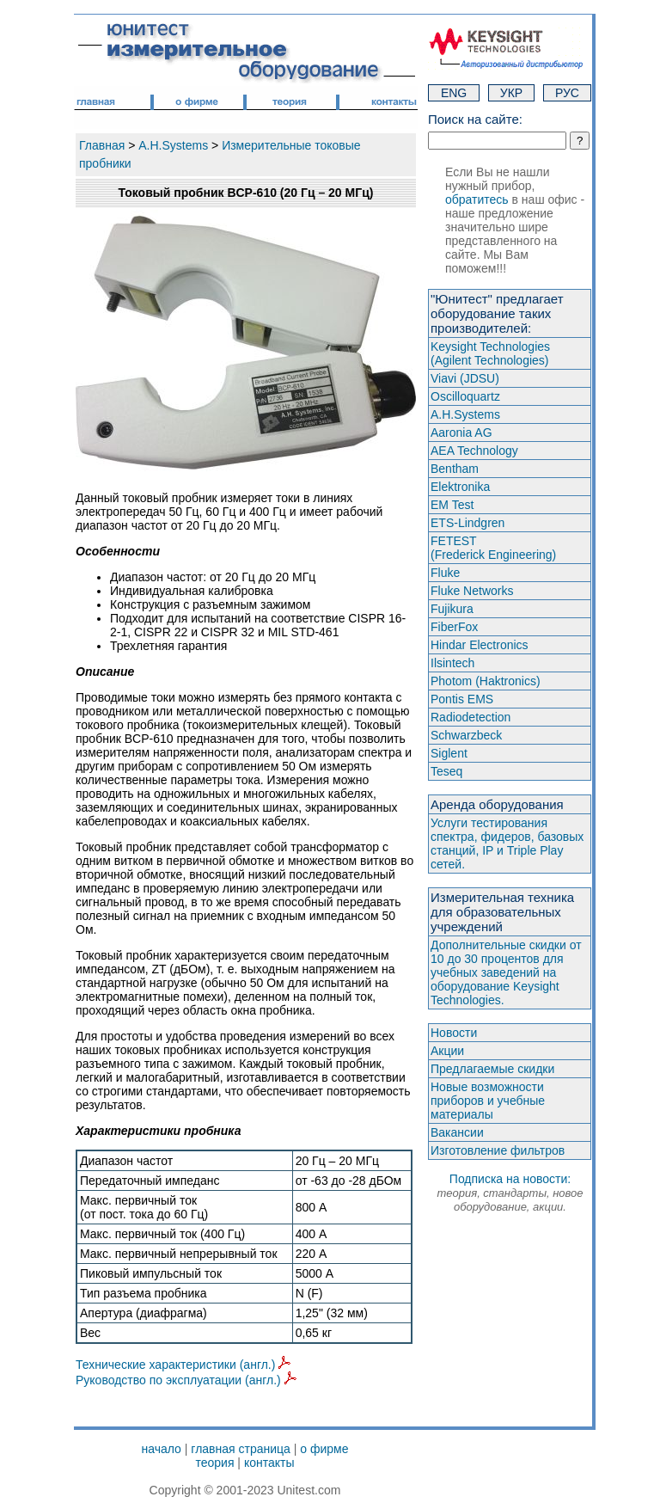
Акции (447, 1051)
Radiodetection (470, 717)
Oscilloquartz (465, 396)
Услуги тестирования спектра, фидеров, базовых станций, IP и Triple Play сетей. (507, 843)
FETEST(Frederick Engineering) (493, 547)
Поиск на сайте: (475, 119)
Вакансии (457, 1132)
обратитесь (477, 199)
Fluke (445, 573)
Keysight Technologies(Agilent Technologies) (490, 353)
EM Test (452, 505)
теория (214, 1462)
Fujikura (452, 609)
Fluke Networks (472, 591)
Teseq (446, 771)
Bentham (455, 468)
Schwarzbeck (466, 735)
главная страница (240, 1449)
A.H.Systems (173, 145)
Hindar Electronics (480, 645)
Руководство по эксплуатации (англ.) (186, 1380)
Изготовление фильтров (498, 1150)
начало (161, 1449)
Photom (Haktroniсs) (486, 681)
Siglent (449, 753)
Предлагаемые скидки (492, 1069)
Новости (454, 1033)
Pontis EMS (462, 699)
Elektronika (460, 487)
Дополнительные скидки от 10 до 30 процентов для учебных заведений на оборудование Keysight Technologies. (506, 972)
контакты (269, 1462)
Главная (102, 145)
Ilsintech (452, 663)
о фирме (324, 1449)
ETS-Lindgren (467, 523)
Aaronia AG (461, 432)
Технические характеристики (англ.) (183, 1364)
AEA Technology (474, 450)
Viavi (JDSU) (465, 378)
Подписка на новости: (510, 1192)
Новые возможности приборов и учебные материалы (488, 1100)
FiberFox (454, 627)
